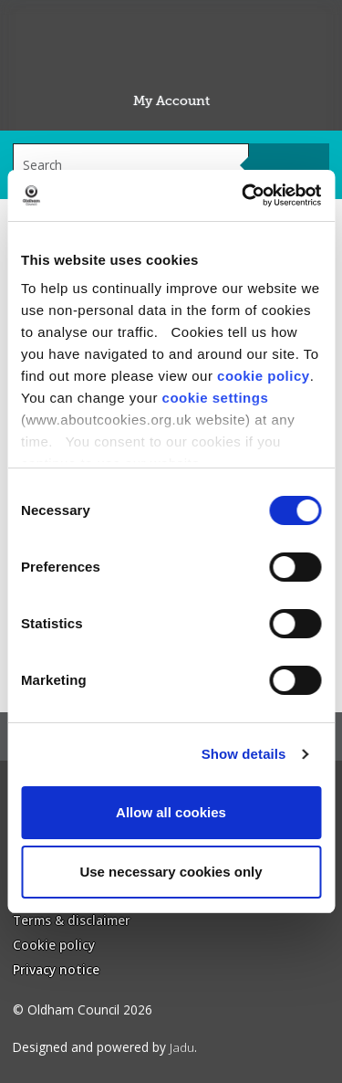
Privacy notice (56, 969)
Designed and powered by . (105, 1047)
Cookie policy (54, 944)
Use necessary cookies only (170, 871)
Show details (244, 754)
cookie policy (263, 376)
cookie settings (215, 397)
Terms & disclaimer (71, 920)
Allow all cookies (171, 812)
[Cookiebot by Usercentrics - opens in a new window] (243, 195)
